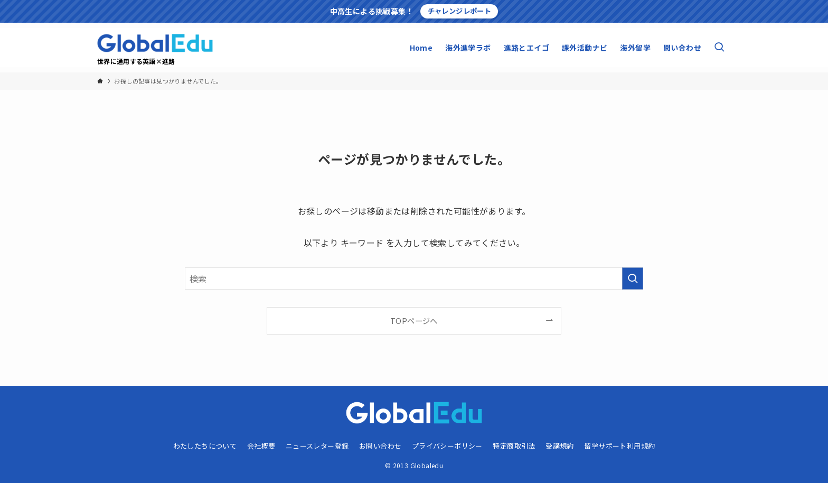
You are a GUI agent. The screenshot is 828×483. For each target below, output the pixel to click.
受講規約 (559, 446)
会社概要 (261, 446)
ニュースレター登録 (317, 446)
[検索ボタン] (719, 47)
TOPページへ (414, 320)
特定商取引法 (514, 446)
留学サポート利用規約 (619, 446)
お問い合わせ (380, 446)
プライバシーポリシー (447, 446)
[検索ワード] (414, 278)
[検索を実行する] (632, 278)
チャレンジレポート (460, 11)
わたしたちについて (205, 446)
